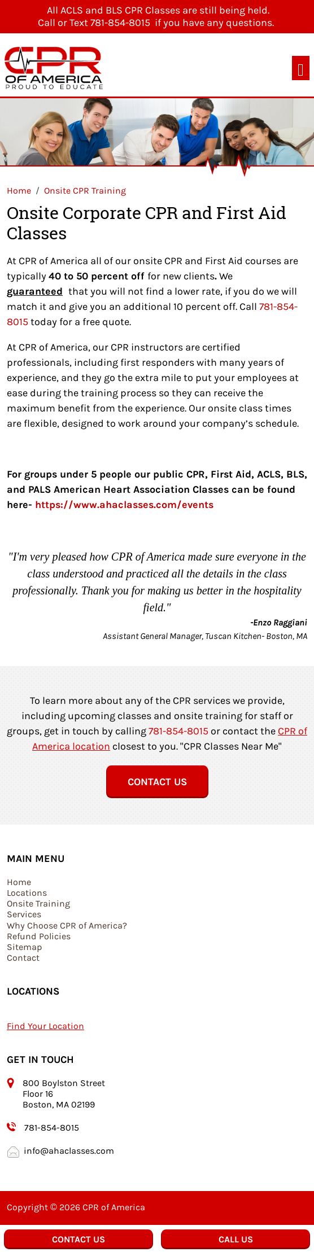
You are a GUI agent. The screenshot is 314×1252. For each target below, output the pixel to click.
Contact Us (157, 782)
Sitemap (24, 947)
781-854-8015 (178, 731)
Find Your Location (45, 1026)
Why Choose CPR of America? (67, 925)
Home (19, 882)
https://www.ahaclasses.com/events (124, 504)
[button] (29, 600)
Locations (27, 892)
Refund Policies (39, 936)
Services (24, 914)
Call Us (236, 1239)
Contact (23, 957)
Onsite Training (38, 903)
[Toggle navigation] (300, 68)
